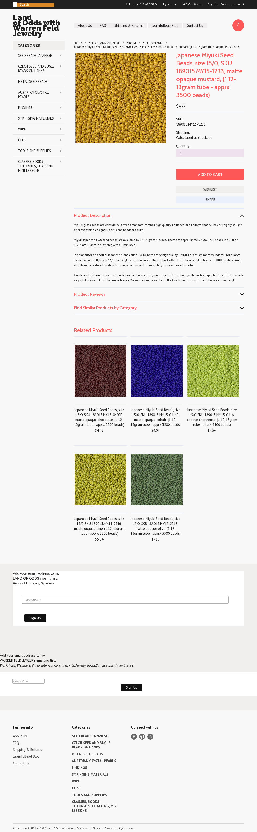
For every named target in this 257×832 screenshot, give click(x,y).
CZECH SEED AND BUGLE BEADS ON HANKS (36, 68)
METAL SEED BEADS (33, 81)
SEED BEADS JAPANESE (35, 55)
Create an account (232, 4)
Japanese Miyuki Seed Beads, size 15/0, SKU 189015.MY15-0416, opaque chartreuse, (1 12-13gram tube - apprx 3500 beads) (212, 417)
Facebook (134, 737)
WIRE (22, 129)
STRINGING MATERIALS (36, 118)
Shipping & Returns (128, 25)
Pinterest (142, 737)
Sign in (212, 4)
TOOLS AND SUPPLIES (34, 151)
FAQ (103, 25)
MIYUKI (131, 43)
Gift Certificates (193, 4)
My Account (170, 4)
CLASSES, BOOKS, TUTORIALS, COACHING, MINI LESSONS (36, 166)
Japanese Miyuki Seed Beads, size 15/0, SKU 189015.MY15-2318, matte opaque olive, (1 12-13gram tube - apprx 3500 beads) (155, 526)
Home (78, 43)
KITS (22, 140)
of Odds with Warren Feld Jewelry (39, 26)
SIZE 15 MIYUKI (153, 43)
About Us (85, 25)
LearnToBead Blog (165, 25)
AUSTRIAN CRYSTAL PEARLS (33, 94)
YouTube (150, 737)
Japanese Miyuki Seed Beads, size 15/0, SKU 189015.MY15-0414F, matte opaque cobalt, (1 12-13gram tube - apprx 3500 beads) (155, 417)
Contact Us (195, 25)
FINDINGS (25, 107)
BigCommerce (126, 828)
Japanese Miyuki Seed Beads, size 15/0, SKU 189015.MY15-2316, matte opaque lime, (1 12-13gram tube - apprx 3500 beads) (99, 526)
